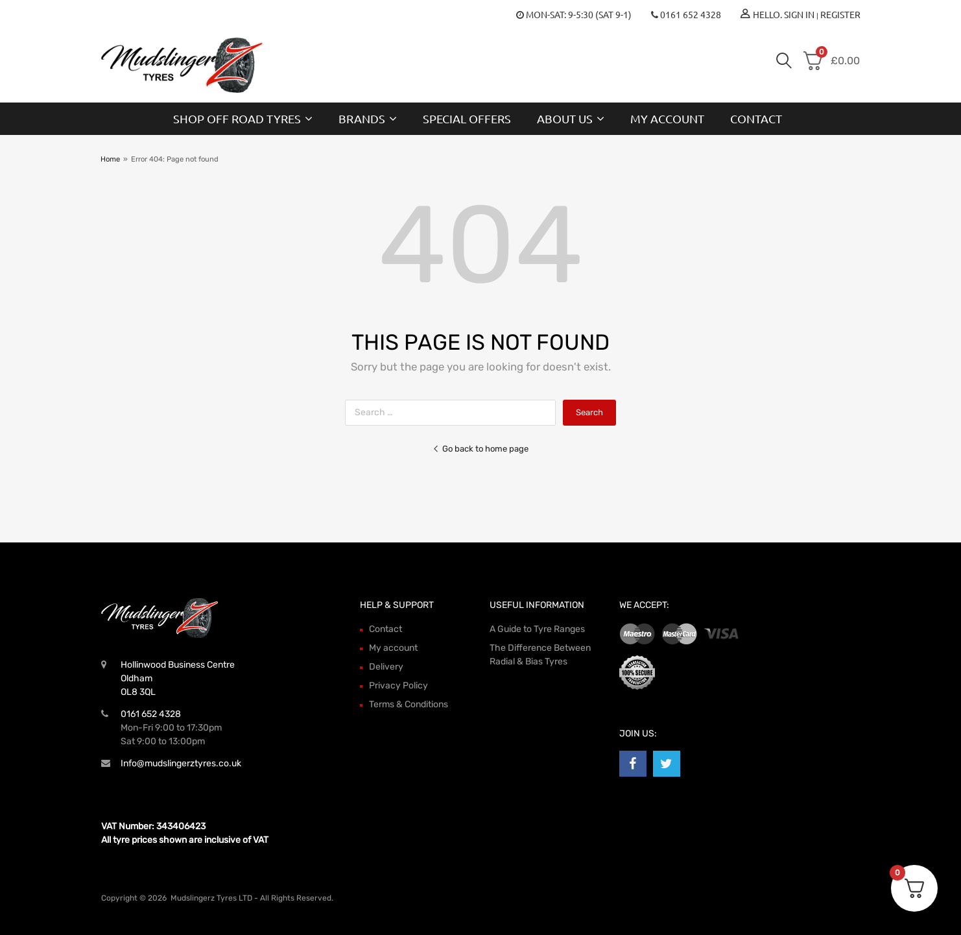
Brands (367, 119)
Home (110, 159)
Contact (756, 118)
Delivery (386, 666)
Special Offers (467, 118)
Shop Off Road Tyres (243, 119)
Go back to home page (480, 449)
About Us (570, 119)
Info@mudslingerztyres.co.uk (181, 763)
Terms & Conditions (408, 704)
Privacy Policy (398, 685)
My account (667, 118)
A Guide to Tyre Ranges (537, 629)
